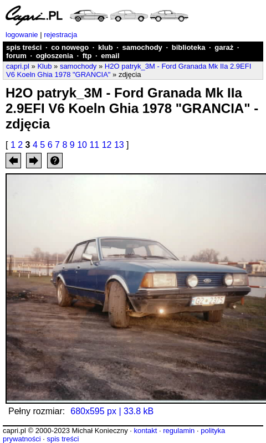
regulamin (179, 430)
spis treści (24, 47)
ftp (87, 55)
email (110, 55)
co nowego (70, 47)
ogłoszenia (54, 55)
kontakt (145, 430)
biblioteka (189, 47)
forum (16, 55)
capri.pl (17, 66)
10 (82, 145)
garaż (223, 47)
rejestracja (60, 34)
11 (94, 145)
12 (107, 145)
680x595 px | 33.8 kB (112, 411)
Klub (44, 66)
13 (119, 145)
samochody (142, 47)
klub (105, 47)
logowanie (22, 34)
